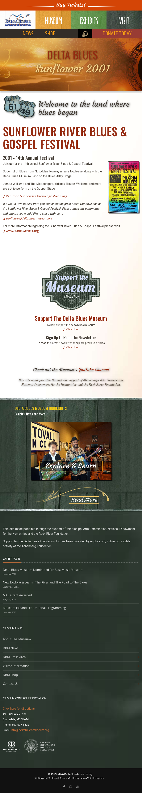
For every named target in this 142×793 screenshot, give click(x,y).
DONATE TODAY (117, 33)
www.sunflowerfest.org (22, 231)
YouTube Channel (93, 369)
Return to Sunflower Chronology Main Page (36, 196)
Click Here (72, 329)
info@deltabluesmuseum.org (30, 730)
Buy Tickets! (71, 5)
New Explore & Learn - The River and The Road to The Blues (45, 582)
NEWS (28, 33)
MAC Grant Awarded (17, 595)
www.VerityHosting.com (93, 778)
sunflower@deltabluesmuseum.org (29, 218)
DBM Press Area (14, 657)
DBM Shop (10, 675)
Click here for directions (19, 708)
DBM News (11, 648)
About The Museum (17, 639)
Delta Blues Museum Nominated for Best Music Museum (43, 570)
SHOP (50, 33)
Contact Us (10, 684)
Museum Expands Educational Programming (34, 608)
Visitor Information (16, 666)
